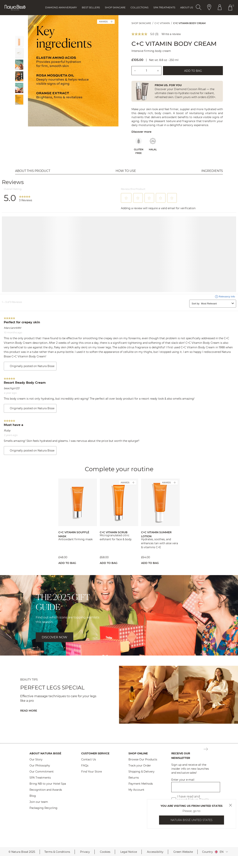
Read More (28, 710)
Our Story (35, 759)
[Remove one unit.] (134, 70)
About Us (186, 7)
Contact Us (88, 759)
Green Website (183, 852)
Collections (139, 7)
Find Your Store (91, 771)
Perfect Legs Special (52, 687)
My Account (136, 789)
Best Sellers (91, 7)
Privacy (85, 852)
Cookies (105, 852)
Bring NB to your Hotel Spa (47, 783)
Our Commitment (41, 771)
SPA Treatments (40, 777)
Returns (133, 777)
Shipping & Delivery (141, 771)
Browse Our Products (142, 759)
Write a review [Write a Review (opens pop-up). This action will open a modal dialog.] (171, 34)
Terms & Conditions (57, 852)
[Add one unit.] (158, 70)
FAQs (84, 765)
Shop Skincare (115, 7)
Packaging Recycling (43, 808)
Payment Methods (140, 783)
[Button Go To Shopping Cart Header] (231, 7)
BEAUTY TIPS (29, 679)
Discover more (141, 131)
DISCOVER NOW (54, 637)
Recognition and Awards (45, 789)
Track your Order (139, 765)
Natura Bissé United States (191, 820)
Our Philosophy (39, 765)
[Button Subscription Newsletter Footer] (205, 749)
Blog (32, 796)
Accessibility (155, 852)
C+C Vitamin (162, 23)
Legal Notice (128, 852)
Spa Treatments (164, 7)
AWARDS (106, 21)
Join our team (38, 802)
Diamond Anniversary (61, 7)
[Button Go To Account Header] (219, 7)
